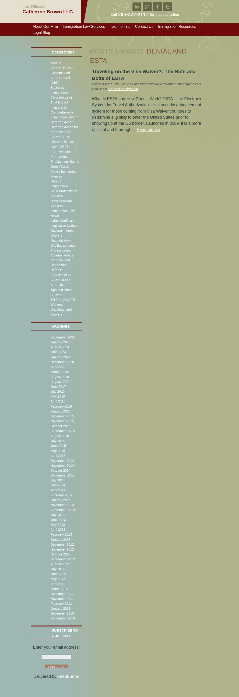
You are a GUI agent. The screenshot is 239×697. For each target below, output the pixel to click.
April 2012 (57, 584)
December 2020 (62, 362)
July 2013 (57, 515)
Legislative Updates (64, 226)
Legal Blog (41, 33)
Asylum (55, 63)
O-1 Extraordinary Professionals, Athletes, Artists (63, 250)
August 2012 (59, 564)
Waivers (56, 314)
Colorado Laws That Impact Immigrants (61, 102)
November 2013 (62, 505)
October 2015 (60, 426)
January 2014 (60, 500)
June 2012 (58, 574)
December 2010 (62, 613)
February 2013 (61, 534)
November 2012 (62, 549)
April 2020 (57, 367)
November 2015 (62, 421)
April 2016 (57, 401)
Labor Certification (63, 221)
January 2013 (60, 539)
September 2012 (62, 559)
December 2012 (62, 544)
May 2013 (57, 524)
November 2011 (62, 599)
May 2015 (57, 451)
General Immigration (123, 89)
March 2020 (59, 372)
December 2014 (62, 460)
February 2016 (61, 406)
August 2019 (59, 377)
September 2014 (62, 475)
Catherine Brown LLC (47, 9)
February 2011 (61, 603)
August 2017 (59, 382)
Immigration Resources (177, 26)
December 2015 (62, 416)
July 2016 (57, 391)
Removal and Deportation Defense (60, 265)
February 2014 (61, 495)
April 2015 (57, 456)
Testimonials (120, 26)
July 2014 (57, 480)
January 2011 (60, 608)
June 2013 (58, 520)
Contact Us (144, 26)
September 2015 (62, 431)
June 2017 (58, 386)
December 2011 (62, 594)
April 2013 (57, 529)
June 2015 (58, 446)
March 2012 (59, 589)
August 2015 (59, 436)
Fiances (56, 176)
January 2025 (60, 342)
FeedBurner (68, 676)
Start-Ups (57, 285)
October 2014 (60, 470)
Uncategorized (61, 309)
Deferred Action (61, 122)
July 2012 (57, 569)
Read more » (148, 129)
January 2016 (60, 411)
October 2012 (60, 554)
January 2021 (60, 357)
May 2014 (57, 485)
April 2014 (57, 490)
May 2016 (57, 396)
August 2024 (59, 347)
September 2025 (62, 337)
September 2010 (62, 618)
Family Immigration (64, 171)
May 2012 (57, 579)
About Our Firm (45, 26)
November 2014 (62, 465)
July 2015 (57, 441)
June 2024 (58, 352)
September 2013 (62, 510)
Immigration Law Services (84, 26)
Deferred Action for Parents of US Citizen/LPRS (64, 132)
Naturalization (60, 240)
